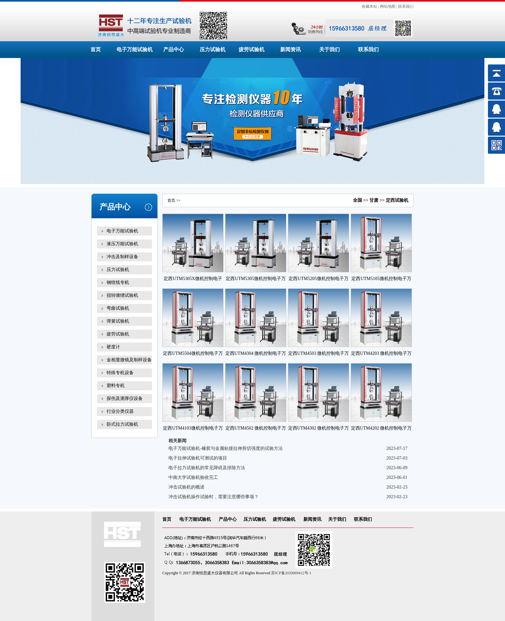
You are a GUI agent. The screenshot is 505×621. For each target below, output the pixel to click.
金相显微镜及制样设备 (129, 359)
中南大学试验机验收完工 (193, 477)
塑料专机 (116, 385)
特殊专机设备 (120, 372)
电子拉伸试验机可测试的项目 (197, 458)
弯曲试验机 (118, 308)
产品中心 (173, 49)
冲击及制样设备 (122, 256)
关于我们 (329, 49)
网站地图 (387, 6)
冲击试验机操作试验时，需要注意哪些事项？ (213, 496)
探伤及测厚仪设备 (125, 398)
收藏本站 (369, 6)
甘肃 (373, 200)
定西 (390, 200)
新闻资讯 (290, 49)
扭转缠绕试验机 (122, 295)
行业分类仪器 (120, 411)
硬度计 (113, 346)
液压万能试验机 (122, 243)
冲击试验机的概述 (186, 487)
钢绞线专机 (118, 282)
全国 (357, 200)
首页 (96, 49)
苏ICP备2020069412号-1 (291, 573)
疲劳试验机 (251, 49)
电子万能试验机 (135, 49)
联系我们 (406, 6)
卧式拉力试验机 (122, 424)
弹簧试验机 (118, 321)
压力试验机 (212, 49)
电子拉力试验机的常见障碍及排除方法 (206, 467)
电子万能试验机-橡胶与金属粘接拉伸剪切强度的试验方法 (225, 448)
